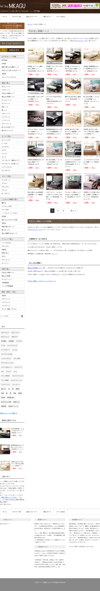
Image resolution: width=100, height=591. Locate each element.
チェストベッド (81, 40)
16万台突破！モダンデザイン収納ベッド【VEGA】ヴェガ (35, 99)
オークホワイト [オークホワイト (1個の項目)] (5, 350)
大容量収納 (5, 282)
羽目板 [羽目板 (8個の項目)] (3, 397)
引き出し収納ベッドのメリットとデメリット (42, 281)
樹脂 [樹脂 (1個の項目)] (2, 393)
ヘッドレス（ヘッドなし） (10, 213)
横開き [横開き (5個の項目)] (18, 389)
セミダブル (5, 147)
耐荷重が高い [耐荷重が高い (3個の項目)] (11, 397)
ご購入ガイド (47, 16)
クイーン (4, 153)
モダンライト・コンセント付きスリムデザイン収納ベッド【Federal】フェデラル (54, 195)
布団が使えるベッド (8, 226)
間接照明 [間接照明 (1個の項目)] (3, 406)
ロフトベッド (6, 103)
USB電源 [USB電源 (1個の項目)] (11, 341)
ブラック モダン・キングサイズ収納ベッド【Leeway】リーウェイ (36, 132)
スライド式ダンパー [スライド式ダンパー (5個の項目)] (6, 367)
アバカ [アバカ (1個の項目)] (3, 345)
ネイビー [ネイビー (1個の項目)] (8, 371)
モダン (4, 256)
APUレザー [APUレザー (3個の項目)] (15, 337)
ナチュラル (5, 187)
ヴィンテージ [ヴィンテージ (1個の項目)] (16, 384)
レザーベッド (6, 113)
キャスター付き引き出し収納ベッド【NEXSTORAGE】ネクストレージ (54, 100)
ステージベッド (7, 124)
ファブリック (6, 306)
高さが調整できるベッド (9, 233)
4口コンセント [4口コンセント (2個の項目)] (5, 337)
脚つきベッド (6, 230)
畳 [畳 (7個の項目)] (10, 393)
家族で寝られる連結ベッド (10, 67)
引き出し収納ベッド (8, 93)
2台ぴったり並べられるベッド (11, 70)
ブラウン (4, 183)
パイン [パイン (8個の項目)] (15, 371)
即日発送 (4, 60)
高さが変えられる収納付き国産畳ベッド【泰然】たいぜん (35, 194)
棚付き (4, 203)
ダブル (4, 150)
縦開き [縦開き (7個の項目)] (20, 393)
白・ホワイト (6, 193)
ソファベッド (6, 120)
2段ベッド (5, 107)
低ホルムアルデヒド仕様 (9, 220)
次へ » (73, 211)
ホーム (5, 16)
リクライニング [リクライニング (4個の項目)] (5, 384)
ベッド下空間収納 (7, 286)
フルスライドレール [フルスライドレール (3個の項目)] (17, 376)
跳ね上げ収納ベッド (8, 96)
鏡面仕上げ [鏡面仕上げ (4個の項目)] (16, 402)
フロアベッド (6, 90)
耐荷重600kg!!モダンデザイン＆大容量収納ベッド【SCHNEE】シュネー (54, 132)
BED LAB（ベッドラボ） (9, 497)
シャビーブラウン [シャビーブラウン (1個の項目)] (6, 358)
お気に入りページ (31, 16)
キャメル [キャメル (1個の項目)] (14, 350)
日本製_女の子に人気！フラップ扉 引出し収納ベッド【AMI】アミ (91, 132)
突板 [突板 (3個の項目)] (14, 393)
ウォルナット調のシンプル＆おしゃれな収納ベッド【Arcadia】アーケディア (73, 195)
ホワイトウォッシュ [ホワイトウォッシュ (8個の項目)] (16, 380)
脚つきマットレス (7, 130)
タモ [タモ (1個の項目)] (2, 371)
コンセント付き (7, 206)
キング (4, 157)
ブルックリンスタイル (9, 77)
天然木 (4, 223)
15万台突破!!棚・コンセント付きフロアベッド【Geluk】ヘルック (17, 430)
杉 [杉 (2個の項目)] (9, 389)
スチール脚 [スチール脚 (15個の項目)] (16, 358)
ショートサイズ (7, 167)
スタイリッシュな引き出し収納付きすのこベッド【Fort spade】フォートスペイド (73, 163)
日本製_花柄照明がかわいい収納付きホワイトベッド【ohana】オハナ (91, 69)
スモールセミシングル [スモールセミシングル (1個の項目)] (7, 363)
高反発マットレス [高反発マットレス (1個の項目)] (13, 406)
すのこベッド (6, 86)
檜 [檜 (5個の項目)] (6, 393)
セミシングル (6, 140)
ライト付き (5, 209)
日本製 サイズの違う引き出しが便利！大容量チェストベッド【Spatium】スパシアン (91, 195)
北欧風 (4, 74)
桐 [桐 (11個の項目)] (12, 389)
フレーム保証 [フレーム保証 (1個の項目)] (5, 380)
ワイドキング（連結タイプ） (11, 160)
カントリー (5, 263)
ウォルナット (6, 180)
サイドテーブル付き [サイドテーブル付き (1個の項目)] (6, 354)
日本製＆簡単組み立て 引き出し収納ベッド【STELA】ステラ (36, 162)
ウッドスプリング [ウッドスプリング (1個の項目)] (12, 345)
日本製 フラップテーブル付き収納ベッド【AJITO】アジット (54, 69)
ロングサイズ (6, 170)
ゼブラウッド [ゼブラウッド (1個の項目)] (18, 367)
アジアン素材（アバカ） (9, 309)
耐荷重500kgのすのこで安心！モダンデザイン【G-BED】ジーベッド (17, 447)
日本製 (4, 63)
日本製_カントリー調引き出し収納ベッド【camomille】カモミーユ (36, 69)
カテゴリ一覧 (16, 16)
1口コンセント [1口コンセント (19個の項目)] (5, 332)
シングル (4, 143)
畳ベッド (4, 110)
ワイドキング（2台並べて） (11, 163)
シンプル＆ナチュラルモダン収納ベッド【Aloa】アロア (91, 162)
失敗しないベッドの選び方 (8, 413)
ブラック (4, 190)
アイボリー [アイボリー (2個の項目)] (19, 341)
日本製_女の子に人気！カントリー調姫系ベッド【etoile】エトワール (73, 132)
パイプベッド (6, 117)
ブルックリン (6, 260)
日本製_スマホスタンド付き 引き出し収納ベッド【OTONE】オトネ (73, 69)
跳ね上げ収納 (6, 276)
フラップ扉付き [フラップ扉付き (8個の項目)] (5, 376)
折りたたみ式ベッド (8, 127)
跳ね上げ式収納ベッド (35, 268)
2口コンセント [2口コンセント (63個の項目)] (16, 332)
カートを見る (60, 16)
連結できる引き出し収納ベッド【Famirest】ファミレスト (73, 99)
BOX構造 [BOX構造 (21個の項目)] (3, 341)
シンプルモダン (7, 243)
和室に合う (5, 253)
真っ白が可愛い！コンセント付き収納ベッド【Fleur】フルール (54, 162)
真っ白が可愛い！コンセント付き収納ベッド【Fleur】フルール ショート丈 (91, 100)
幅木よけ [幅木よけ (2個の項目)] (3, 389)
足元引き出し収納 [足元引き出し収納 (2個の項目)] (6, 402)
